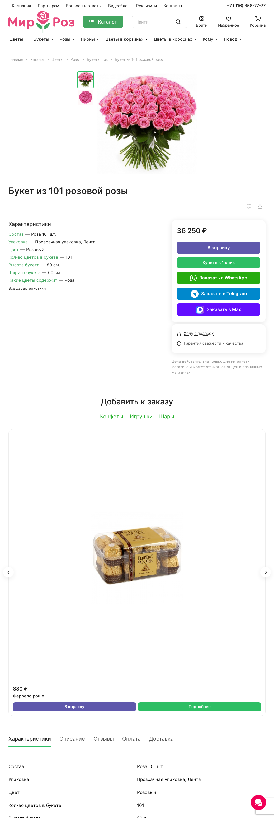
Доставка (161, 739)
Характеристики (29, 739)
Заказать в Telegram (219, 294)
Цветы (16, 39)
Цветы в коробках (173, 39)
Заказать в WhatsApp (218, 278)
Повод (230, 39)
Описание (72, 739)
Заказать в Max (218, 310)
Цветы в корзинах (124, 39)
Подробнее (199, 706)
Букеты (41, 39)
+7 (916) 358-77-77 (246, 5)
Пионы (88, 39)
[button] (8, 572)
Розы (65, 39)
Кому (208, 39)
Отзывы (103, 739)
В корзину (218, 247)
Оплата (131, 739)
